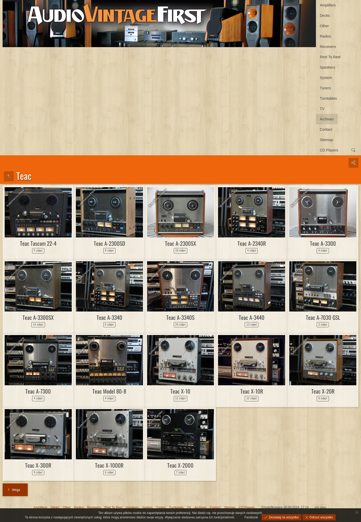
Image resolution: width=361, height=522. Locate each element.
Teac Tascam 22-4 (38, 243)
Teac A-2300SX (180, 243)
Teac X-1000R (109, 465)
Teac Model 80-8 (109, 391)
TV (322, 109)
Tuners (325, 88)
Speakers (327, 67)
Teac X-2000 (180, 465)
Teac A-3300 (323, 243)
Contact (326, 129)
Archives (327, 119)
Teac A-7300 (38, 391)
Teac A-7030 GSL (323, 317)
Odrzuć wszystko (321, 517)
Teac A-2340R (251, 243)
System (326, 78)
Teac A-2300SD (109, 243)
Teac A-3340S (180, 317)
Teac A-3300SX (38, 317)
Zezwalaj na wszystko (283, 517)
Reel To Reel (330, 57)
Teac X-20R (323, 391)
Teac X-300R (38, 465)
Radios (325, 36)
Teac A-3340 (109, 317)
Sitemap (326, 140)
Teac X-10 (180, 391)
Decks (325, 15)
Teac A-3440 (251, 317)
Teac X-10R (251, 391)
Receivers (328, 47)
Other (324, 26)
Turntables (328, 98)
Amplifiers (328, 5)
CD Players (329, 150)
